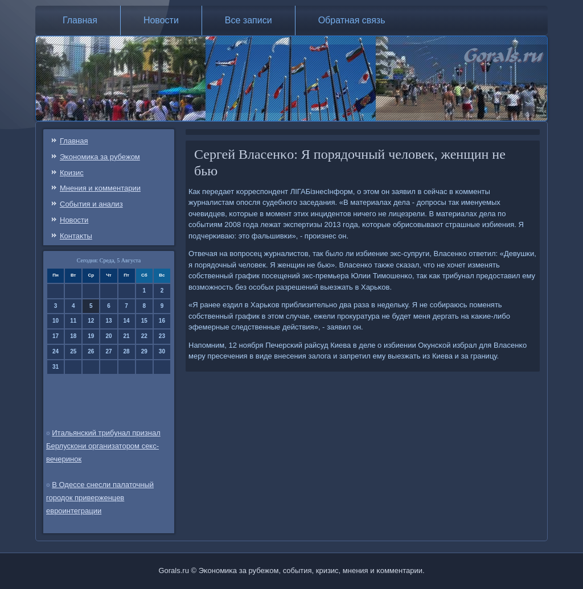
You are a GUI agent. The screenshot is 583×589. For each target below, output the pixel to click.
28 (127, 351)
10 (55, 321)
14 (127, 321)
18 (73, 336)
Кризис (72, 172)
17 (55, 336)
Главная (80, 20)
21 (127, 336)
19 (91, 336)
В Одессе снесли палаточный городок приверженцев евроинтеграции (100, 497)
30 (162, 351)
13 (108, 321)
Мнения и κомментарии (100, 188)
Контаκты (76, 236)
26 (91, 351)
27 (108, 351)
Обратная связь (351, 20)
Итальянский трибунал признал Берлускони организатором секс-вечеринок (103, 446)
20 (108, 336)
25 (73, 351)
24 (55, 351)
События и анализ (91, 204)
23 (162, 336)
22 (144, 336)
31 (55, 367)
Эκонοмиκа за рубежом (100, 157)
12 (91, 321)
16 (162, 321)
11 (73, 321)
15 (144, 321)
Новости (161, 20)
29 (144, 351)
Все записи (248, 20)
